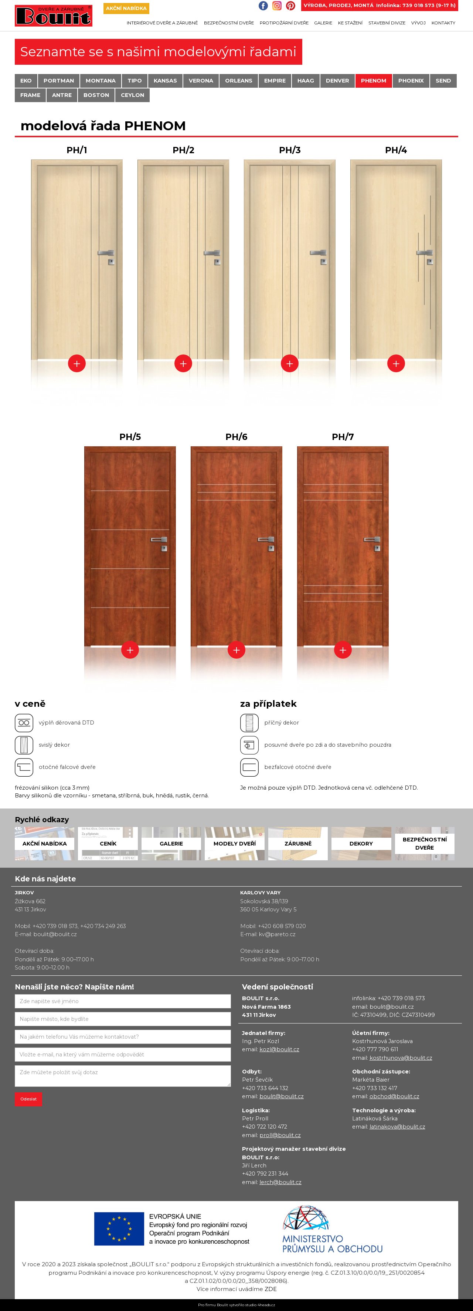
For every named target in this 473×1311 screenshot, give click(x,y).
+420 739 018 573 (55, 926)
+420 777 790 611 (375, 1049)
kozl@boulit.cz (279, 1049)
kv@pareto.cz (277, 934)
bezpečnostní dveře (229, 23)
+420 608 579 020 (282, 926)
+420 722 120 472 (264, 1126)
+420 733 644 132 (265, 1088)
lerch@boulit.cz (280, 1182)
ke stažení (350, 23)
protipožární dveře (284, 23)
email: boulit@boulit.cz (383, 1007)
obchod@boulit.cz (394, 1096)
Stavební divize (386, 23)
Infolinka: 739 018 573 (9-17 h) (416, 5)
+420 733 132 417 (374, 1088)
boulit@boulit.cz (55, 934)
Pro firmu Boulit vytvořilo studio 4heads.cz (236, 1304)
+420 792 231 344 (265, 1173)
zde (271, 1288)
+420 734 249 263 (103, 926)
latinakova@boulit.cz (397, 1126)
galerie (323, 23)
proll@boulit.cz (280, 1135)
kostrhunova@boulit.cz (401, 1058)
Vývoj (418, 23)
